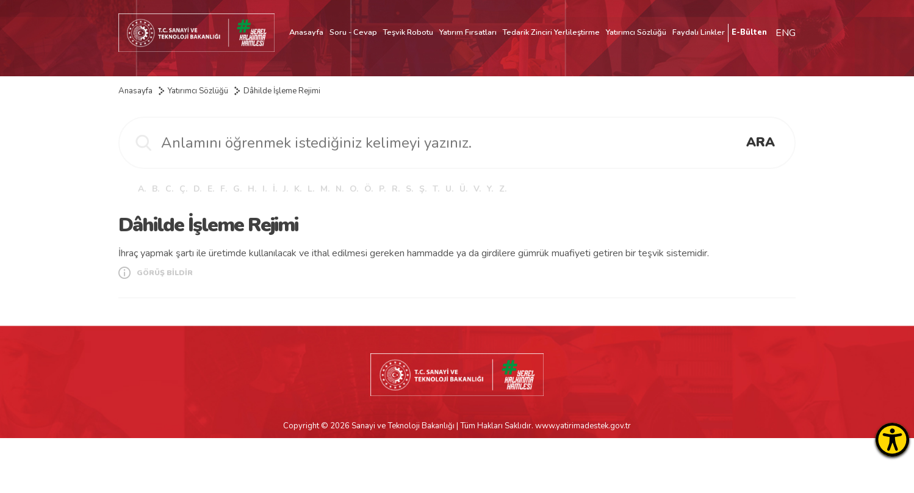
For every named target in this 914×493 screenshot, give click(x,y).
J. (285, 189)
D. (197, 189)
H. (252, 189)
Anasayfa (306, 32)
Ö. (368, 189)
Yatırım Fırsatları (468, 32)
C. (169, 189)
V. (477, 189)
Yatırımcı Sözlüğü (636, 32)
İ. (275, 189)
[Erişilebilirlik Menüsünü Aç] (892, 439)
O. (354, 189)
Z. (502, 189)
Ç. (183, 189)
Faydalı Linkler (698, 32)
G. (237, 189)
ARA (760, 142)
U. (449, 189)
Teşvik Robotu (408, 32)
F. (223, 189)
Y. (490, 189)
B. (155, 189)
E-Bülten (749, 32)
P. (382, 189)
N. (340, 189)
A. (142, 189)
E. (210, 189)
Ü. (463, 189)
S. (409, 189)
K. (297, 189)
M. (324, 189)
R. (396, 189)
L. (311, 189)
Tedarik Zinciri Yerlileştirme (551, 32)
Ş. (422, 189)
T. (436, 189)
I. (264, 189)
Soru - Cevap (353, 32)
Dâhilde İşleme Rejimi (281, 90)
